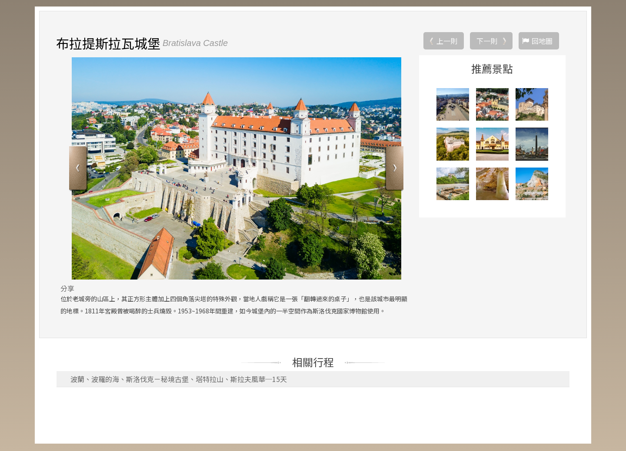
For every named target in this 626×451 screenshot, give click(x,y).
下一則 (486, 41)
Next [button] (393, 169)
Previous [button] (79, 169)
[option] (236, 169)
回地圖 (542, 41)
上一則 (446, 41)
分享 (67, 288)
